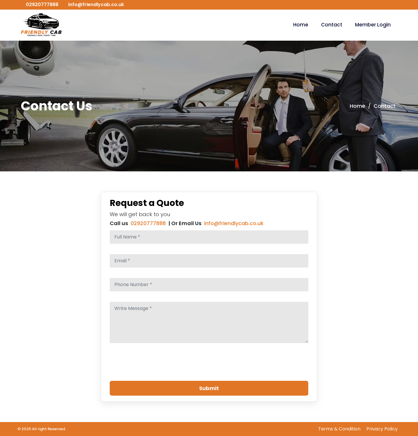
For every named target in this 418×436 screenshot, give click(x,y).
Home (300, 24)
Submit (209, 388)
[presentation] (154, 365)
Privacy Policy (382, 429)
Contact (331, 24)
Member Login (373, 24)
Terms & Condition (339, 429)
